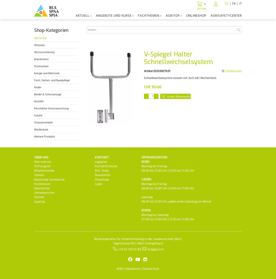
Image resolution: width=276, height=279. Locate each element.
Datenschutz (150, 268)
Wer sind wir (42, 162)
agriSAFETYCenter (226, 15)
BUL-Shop (102, 170)
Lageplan (101, 162)
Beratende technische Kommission (49, 182)
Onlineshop (196, 15)
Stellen (39, 175)
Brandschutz (41, 59)
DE (226, 3)
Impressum (132, 268)
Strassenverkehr (43, 123)
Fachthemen (149, 15)
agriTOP (174, 15)
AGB (120, 268)
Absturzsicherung (44, 52)
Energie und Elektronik (46, 73)
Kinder (37, 87)
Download (102, 179)
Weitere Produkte (44, 137)
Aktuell (84, 15)
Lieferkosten (232, 71)
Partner (39, 197)
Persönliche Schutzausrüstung (51, 109)
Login (98, 184)
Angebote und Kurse (115, 15)
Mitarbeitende (44, 170)
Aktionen (39, 45)
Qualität (39, 201)
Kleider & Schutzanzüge (47, 94)
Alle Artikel (40, 38)
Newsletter (103, 175)
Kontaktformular (106, 166)
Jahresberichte (44, 192)
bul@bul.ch (156, 249)
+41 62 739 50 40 (129, 249)
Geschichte (42, 188)
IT (240, 3)
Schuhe (38, 116)
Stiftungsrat (42, 166)
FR (234, 3)
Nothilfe (39, 102)
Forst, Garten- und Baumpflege (52, 80)
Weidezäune (41, 130)
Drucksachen (41, 66)
